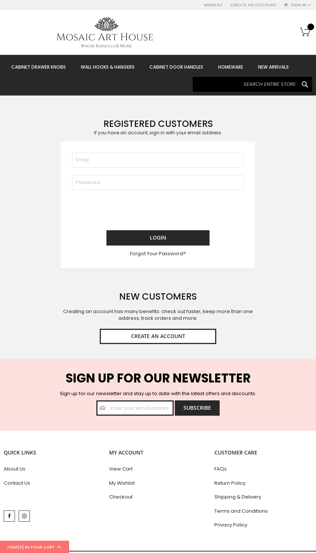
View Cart (121, 468)
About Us (14, 468)
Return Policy (229, 483)
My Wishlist (122, 483)
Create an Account (253, 5)
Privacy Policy (230, 524)
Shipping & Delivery (237, 496)
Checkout (121, 496)
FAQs (220, 468)
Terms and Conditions (241, 511)
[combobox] (252, 84)
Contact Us (17, 483)
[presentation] (129, 211)
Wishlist (213, 5)
